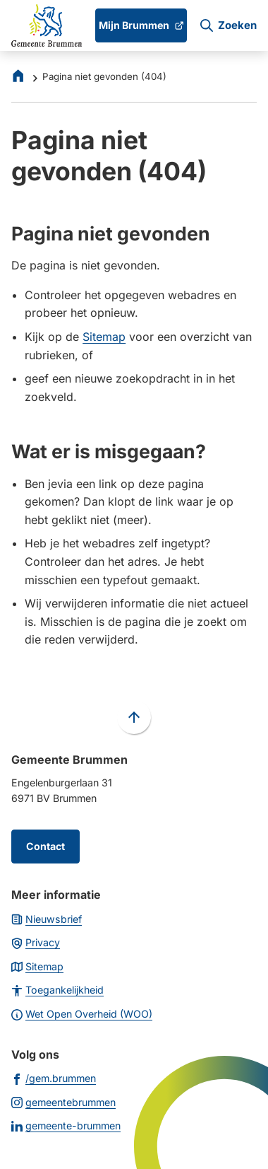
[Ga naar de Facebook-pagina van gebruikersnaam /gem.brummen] (53, 1078)
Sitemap (104, 337)
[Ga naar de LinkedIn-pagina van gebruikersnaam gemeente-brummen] (66, 1125)
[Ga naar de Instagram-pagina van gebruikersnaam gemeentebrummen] (63, 1102)
